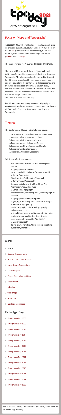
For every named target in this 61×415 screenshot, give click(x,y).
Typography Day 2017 (15, 368)
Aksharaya (20, 56)
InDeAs (9, 56)
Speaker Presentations (16, 254)
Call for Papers (12, 270)
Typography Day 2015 (15, 357)
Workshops (11, 292)
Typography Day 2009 (15, 323)
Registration (11, 281)
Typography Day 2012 (15, 340)
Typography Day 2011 (15, 335)
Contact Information (15, 304)
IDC (13, 50)
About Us (10, 298)
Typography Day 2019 (15, 379)
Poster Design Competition (18, 276)
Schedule (10, 287)
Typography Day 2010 (15, 329)
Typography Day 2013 (15, 346)
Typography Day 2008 (15, 318)
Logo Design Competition (17, 265)
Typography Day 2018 (15, 373)
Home (9, 248)
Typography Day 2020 (15, 385)
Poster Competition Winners (18, 259)
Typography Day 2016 (15, 362)
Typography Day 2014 (15, 351)
